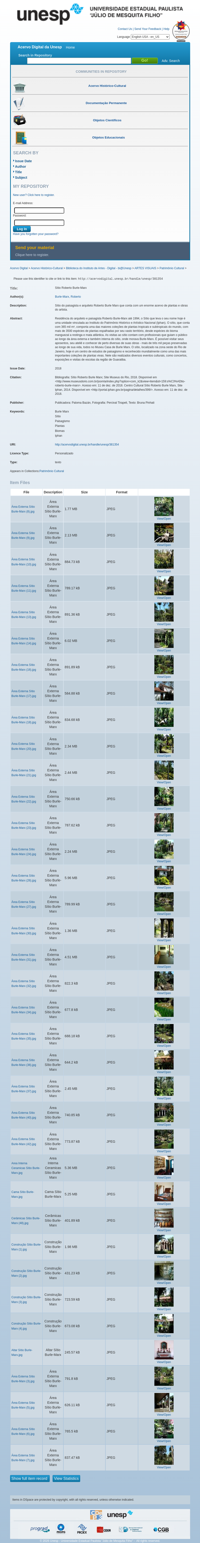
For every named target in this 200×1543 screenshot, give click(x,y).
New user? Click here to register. (34, 195)
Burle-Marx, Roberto (68, 296)
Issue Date (23, 161)
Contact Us (125, 29)
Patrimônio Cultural (171, 268)
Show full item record (30, 1478)
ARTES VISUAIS (145, 268)
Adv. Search (171, 61)
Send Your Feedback (147, 29)
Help (167, 29)
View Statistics (66, 1478)
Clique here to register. (32, 255)
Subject (21, 177)
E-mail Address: (23, 203)
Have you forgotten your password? (35, 234)
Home (70, 47)
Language (143, 37)
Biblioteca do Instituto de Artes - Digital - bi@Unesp (98, 268)
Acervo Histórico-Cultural (47, 268)
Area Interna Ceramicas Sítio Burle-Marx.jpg (26, 1168)
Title (18, 172)
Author (20, 166)
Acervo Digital (19, 268)
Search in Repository (35, 55)
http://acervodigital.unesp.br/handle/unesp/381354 (87, 444)
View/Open (164, 518)
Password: (19, 215)
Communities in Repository (101, 71)
